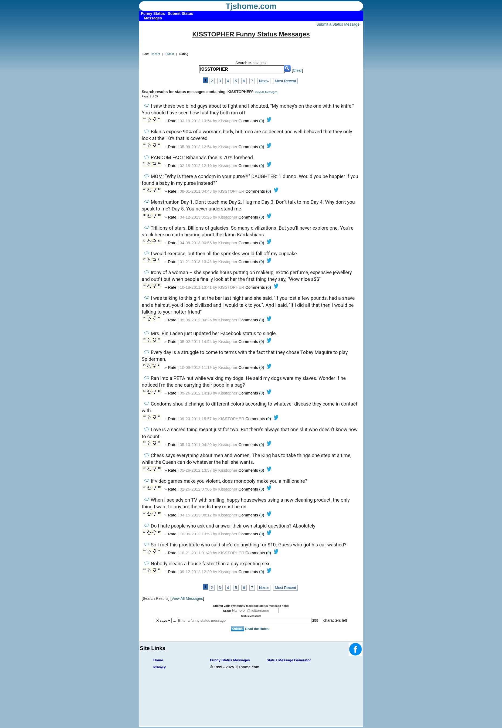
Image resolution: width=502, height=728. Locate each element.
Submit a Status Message (337, 24)
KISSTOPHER (231, 191)
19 (159, 118)
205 (144, 550)
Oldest (169, 54)
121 (144, 339)
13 (159, 240)
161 (144, 144)
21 (159, 339)
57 (144, 468)
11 (159, 285)
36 (159, 550)
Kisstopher (228, 120)
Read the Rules (257, 629)
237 (144, 317)
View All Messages (266, 92)
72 (144, 189)
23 (144, 365)
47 (144, 259)
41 (159, 317)
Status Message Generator (289, 660)
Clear (297, 70)
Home (158, 660)
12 (159, 189)
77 (144, 240)
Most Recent (285, 81)
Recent (155, 54)
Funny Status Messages (230, 660)
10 (159, 163)
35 (159, 442)
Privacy (159, 667)
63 (144, 390)
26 (159, 144)
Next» (264, 81)
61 (144, 163)
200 (144, 442)
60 (144, 214)
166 (144, 416)
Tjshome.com (251, 6)
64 (144, 285)
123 (144, 118)
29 (159, 416)
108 (144, 569)
